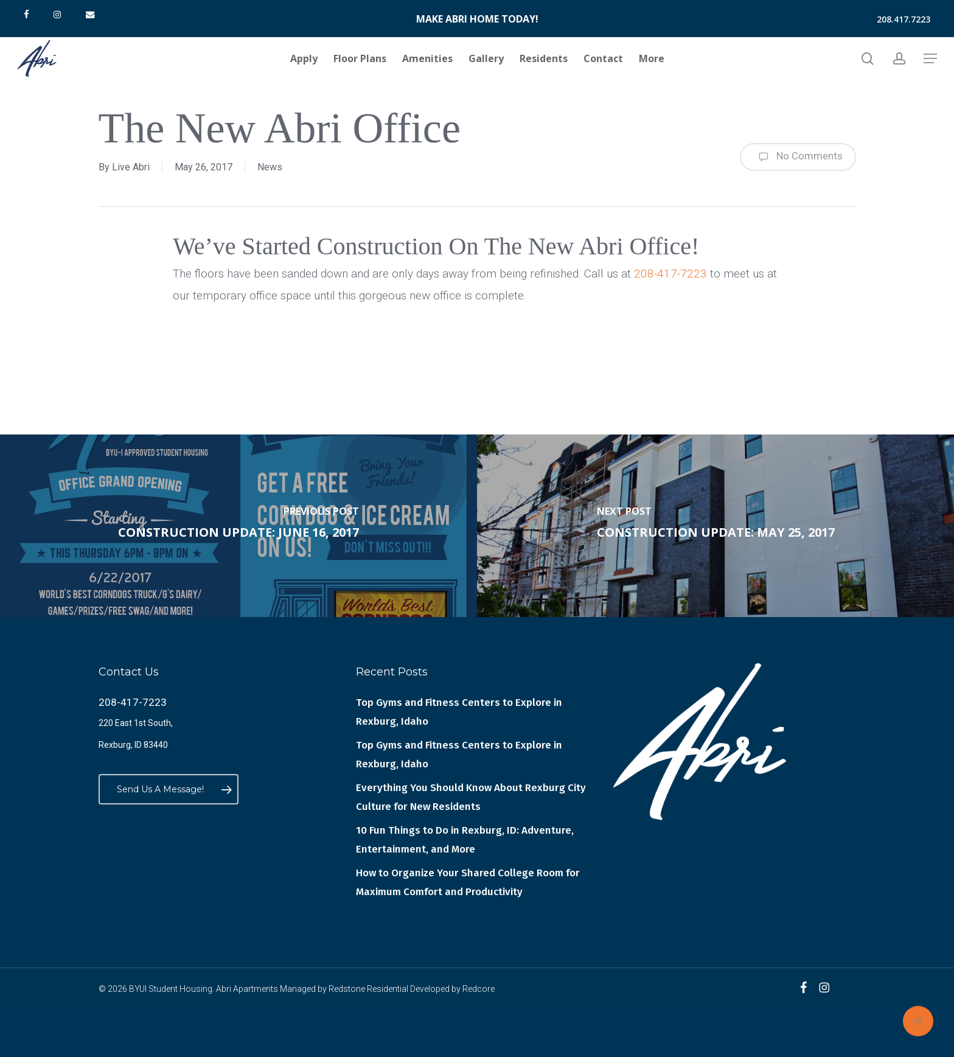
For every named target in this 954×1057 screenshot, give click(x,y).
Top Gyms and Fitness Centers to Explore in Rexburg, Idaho (459, 712)
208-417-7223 (670, 274)
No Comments (798, 157)
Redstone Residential (368, 989)
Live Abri (131, 167)
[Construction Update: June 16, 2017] (238, 525)
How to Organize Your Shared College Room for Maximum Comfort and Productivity (468, 882)
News (269, 167)
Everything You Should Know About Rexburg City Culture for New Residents (471, 797)
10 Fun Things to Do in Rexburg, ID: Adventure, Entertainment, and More (465, 840)
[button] (930, 58)
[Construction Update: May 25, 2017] (715, 525)
